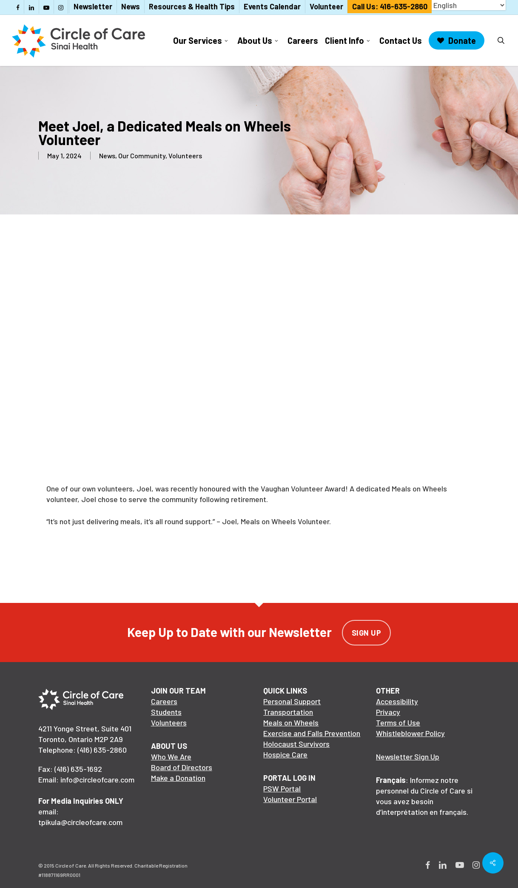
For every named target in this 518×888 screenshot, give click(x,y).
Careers (164, 701)
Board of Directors (181, 767)
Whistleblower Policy (410, 733)
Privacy (388, 712)
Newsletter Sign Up (407, 756)
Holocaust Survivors (296, 743)
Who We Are (171, 756)
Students (166, 712)
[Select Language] (469, 5)
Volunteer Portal (290, 799)
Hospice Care (285, 754)
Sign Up (366, 632)
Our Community (141, 155)
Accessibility (397, 701)
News (107, 155)
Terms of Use (398, 722)
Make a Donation (178, 777)
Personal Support (292, 701)
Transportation (288, 712)
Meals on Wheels (291, 722)
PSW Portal (282, 788)
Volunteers (185, 155)
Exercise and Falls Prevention (311, 733)
